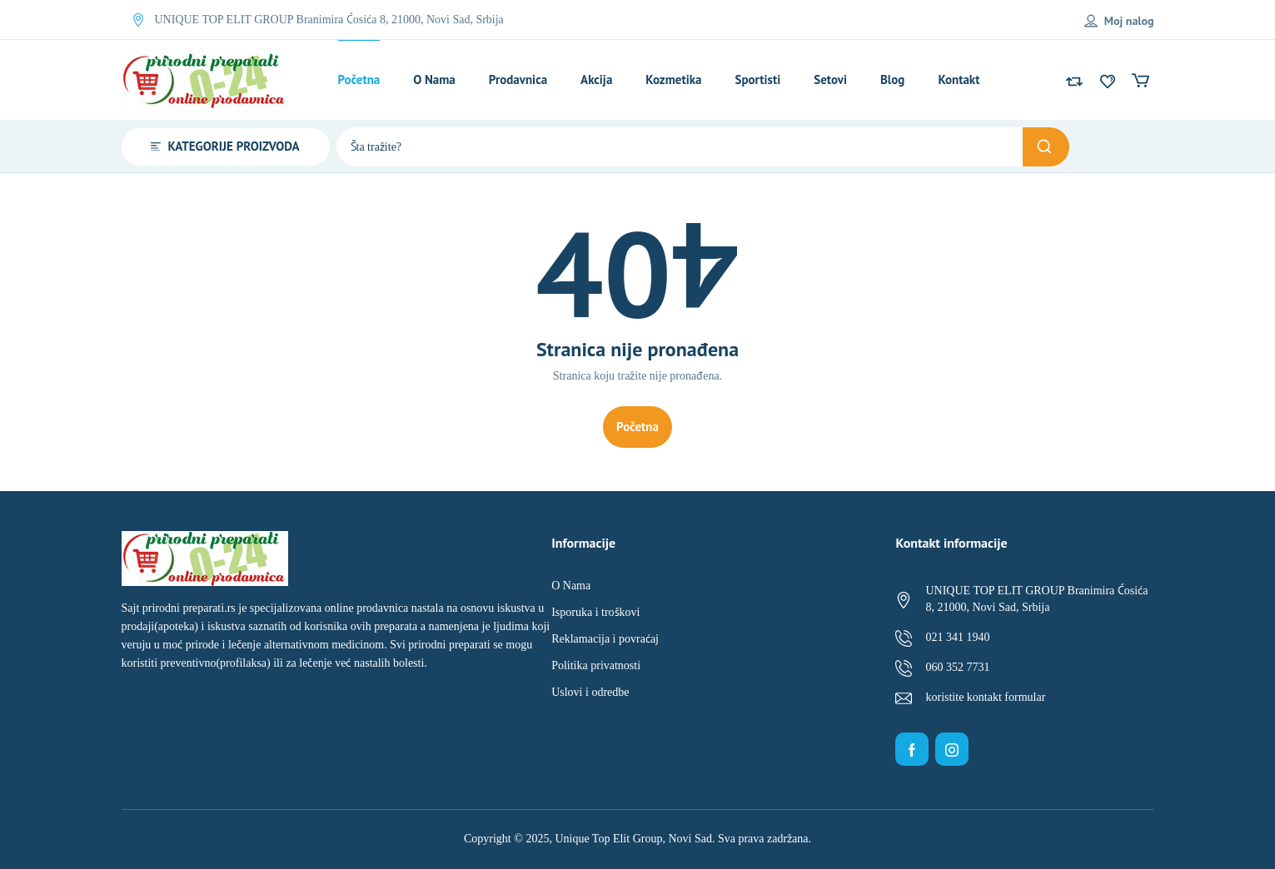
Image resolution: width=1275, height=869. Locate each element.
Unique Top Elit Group (608, 838)
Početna (637, 426)
